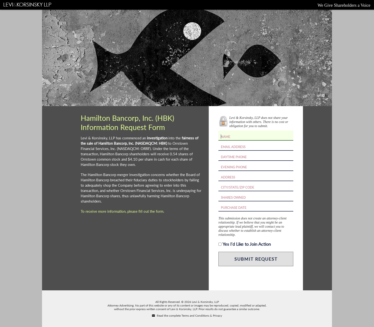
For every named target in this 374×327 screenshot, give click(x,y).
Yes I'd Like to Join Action (247, 244)
